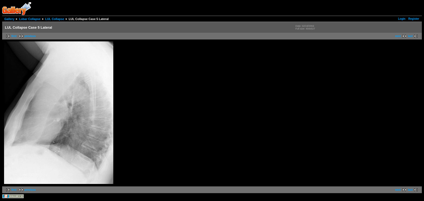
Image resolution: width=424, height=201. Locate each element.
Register (413, 18)
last (410, 36)
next (398, 36)
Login (401, 18)
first (13, 36)
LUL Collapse (54, 19)
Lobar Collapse (29, 19)
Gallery (9, 19)
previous (30, 36)
